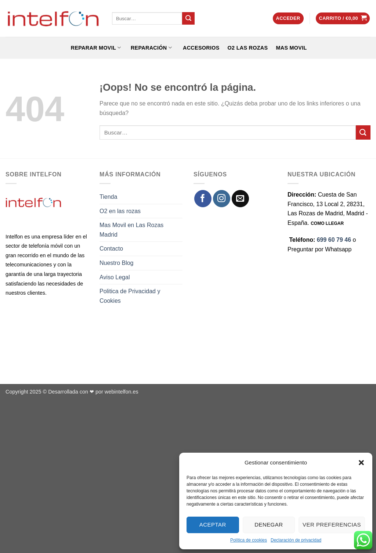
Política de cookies (248, 540)
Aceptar (212, 524)
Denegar (268, 524)
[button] (361, 462)
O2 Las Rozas (248, 48)
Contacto (111, 248)
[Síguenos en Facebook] (203, 198)
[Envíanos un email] (240, 198)
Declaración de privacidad (296, 540)
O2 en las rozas (120, 211)
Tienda (108, 197)
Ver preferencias (332, 524)
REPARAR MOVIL (95, 47)
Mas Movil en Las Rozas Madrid (131, 230)
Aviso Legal (115, 277)
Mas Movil (291, 48)
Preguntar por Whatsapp (319, 249)
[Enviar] (188, 18)
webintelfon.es (121, 392)
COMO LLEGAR (327, 223)
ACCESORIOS (200, 48)
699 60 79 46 (334, 240)
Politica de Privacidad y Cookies (130, 296)
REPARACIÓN (150, 47)
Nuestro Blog (117, 263)
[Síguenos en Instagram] (221, 198)
